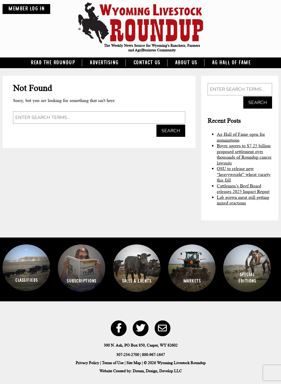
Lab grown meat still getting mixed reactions (243, 200)
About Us (186, 63)
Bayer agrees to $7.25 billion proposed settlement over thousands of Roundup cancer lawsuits (244, 154)
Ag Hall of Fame (231, 63)
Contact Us (146, 63)
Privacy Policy (87, 362)
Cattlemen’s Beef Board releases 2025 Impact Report (243, 189)
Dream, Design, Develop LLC (157, 371)
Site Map (133, 362)
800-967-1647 (153, 354)
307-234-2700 (127, 354)
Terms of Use (113, 362)
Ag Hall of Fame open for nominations (241, 137)
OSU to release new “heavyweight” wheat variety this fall (244, 174)
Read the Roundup (53, 63)
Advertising (104, 63)
